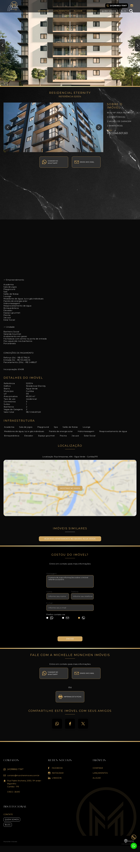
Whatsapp (57, 724)
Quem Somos (109, 11)
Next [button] (137, 45)
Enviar (70, 639)
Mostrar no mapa (70, 488)
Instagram (132, 5)
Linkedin (57, 778)
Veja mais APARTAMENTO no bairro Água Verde (70, 539)
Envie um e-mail (87, 162)
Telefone (74, 591)
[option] (70, 43)
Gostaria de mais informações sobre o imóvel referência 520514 (70, 581)
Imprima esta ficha (72, 697)
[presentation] (70, 629)
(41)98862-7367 (15, 769)
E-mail (49, 603)
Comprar (43, 11)
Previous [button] (2, 45)
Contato (92, 11)
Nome (49, 591)
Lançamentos (61, 11)
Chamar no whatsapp (53, 162)
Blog (124, 11)
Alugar (78, 11)
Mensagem (51, 573)
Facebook (70, 724)
